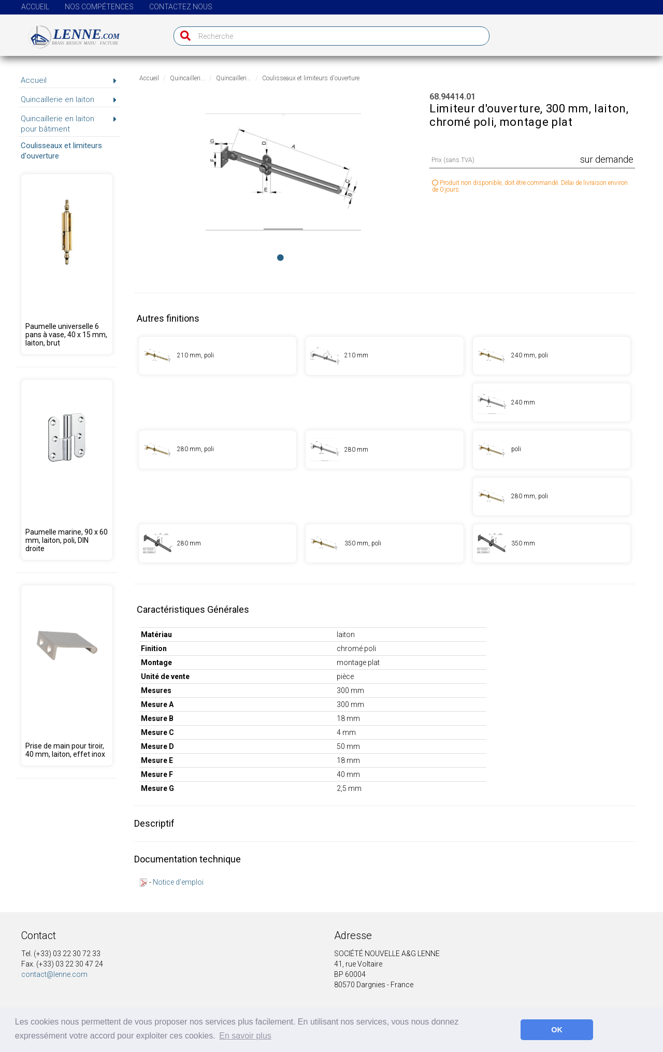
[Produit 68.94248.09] (66, 264)
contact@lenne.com (54, 974)
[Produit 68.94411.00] (217, 356)
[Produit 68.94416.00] (384, 543)
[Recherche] (183, 36)
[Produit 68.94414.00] (551, 449)
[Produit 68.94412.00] (551, 356)
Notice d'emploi (178, 882)
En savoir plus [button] (245, 1035)
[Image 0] (280, 257)
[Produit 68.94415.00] (551, 497)
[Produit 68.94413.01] (384, 449)
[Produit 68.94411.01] (384, 356)
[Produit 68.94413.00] (217, 449)
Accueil (35, 7)
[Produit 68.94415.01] (217, 543)
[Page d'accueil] (68, 33)
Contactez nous (180, 7)
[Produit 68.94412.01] (551, 402)
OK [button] (557, 1030)
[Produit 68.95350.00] (66, 470)
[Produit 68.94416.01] (551, 543)
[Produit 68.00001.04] (66, 675)
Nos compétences (99, 7)
